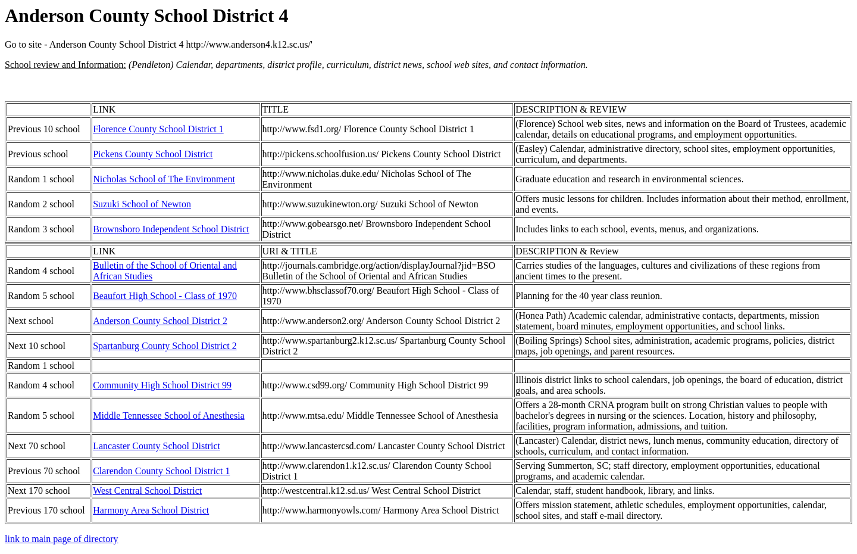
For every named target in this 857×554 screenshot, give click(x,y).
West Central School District (147, 490)
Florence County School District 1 (158, 129)
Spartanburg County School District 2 (164, 346)
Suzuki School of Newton (142, 204)
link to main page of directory (61, 539)
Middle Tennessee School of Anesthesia (169, 415)
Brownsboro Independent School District (171, 229)
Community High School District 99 (162, 385)
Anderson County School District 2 (160, 321)
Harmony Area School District (151, 510)
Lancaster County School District (156, 446)
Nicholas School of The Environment (164, 179)
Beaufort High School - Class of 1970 (165, 296)
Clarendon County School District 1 (161, 471)
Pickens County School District (152, 154)
